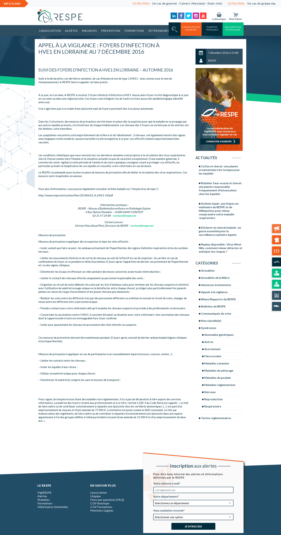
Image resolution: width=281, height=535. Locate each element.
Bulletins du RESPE (213, 306)
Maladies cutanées (216, 363)
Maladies (89, 30)
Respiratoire (212, 406)
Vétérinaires (158, 30)
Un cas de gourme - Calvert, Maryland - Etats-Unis (189, 3)
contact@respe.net (124, 215)
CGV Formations (101, 506)
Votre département (165, 496)
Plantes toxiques (212, 28)
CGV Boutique (99, 503)
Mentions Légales (101, 510)
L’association (50, 30)
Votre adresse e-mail (166, 483)
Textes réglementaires (216, 418)
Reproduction (213, 399)
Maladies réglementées (219, 384)
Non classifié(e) (211, 320)
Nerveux (210, 392)
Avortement (212, 349)
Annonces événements (216, 284)
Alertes (71, 30)
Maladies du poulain (217, 377)
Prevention (110, 30)
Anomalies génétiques (219, 334)
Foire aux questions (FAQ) (107, 499)
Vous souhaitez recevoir (168, 510)
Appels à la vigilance (214, 292)
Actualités (208, 270)
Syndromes (208, 327)
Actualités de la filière (215, 277)
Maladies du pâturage (218, 370)
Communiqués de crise (216, 313)
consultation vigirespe (191, 28)
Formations (134, 30)
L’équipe (95, 496)
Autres (208, 341)
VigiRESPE (44, 492)
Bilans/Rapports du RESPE (218, 299)
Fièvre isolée (212, 356)
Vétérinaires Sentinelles (52, 506)
